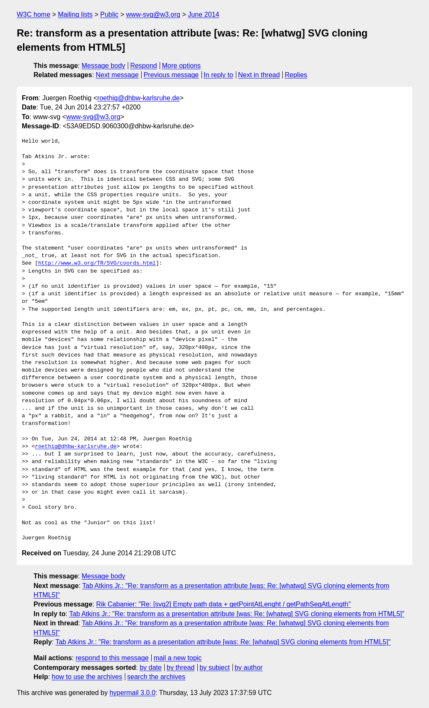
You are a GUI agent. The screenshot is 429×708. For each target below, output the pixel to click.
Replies (296, 74)
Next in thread (259, 74)
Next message (117, 74)
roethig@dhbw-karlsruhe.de (138, 98)
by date (150, 667)
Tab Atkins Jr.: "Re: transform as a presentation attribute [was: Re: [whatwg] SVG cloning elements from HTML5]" (236, 613)
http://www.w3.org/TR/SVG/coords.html (97, 263)
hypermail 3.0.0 (132, 692)
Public (109, 14)
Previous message (171, 74)
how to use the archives (87, 676)
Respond (143, 65)
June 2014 (203, 14)
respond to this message (111, 657)
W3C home (33, 14)
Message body (103, 65)
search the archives (156, 676)
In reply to (218, 74)
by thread (181, 667)
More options (181, 65)
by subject (214, 667)
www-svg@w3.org (153, 14)
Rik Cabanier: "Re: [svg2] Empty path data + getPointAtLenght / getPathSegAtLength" (223, 604)
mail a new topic (178, 657)
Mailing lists (75, 14)
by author (249, 667)
